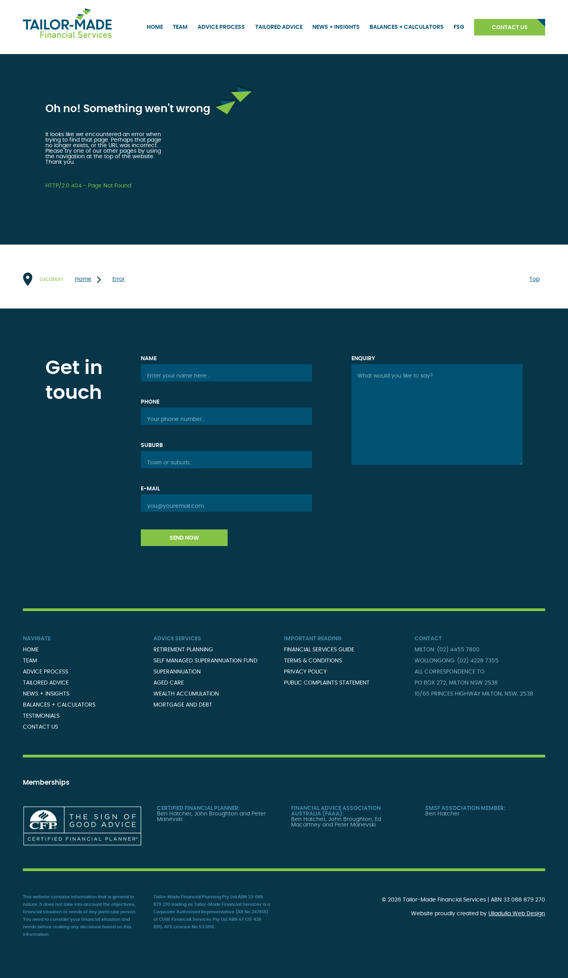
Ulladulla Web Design (516, 913)
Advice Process (221, 27)
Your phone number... (176, 419)
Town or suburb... (170, 463)
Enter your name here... (178, 376)
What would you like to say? (395, 376)
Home (155, 27)
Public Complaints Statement (327, 683)
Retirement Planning (183, 650)
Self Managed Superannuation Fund (205, 661)
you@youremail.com (175, 506)
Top (534, 279)
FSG (459, 27)
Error (118, 279)
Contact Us (510, 27)
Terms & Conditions (313, 661)
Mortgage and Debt (182, 705)
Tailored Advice (279, 27)
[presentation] (411, 501)
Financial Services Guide (319, 650)
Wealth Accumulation (186, 694)
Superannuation (177, 672)
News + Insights (336, 27)
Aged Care (168, 683)
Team (180, 27)
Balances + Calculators (407, 27)
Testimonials (41, 716)
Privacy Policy (305, 672)
